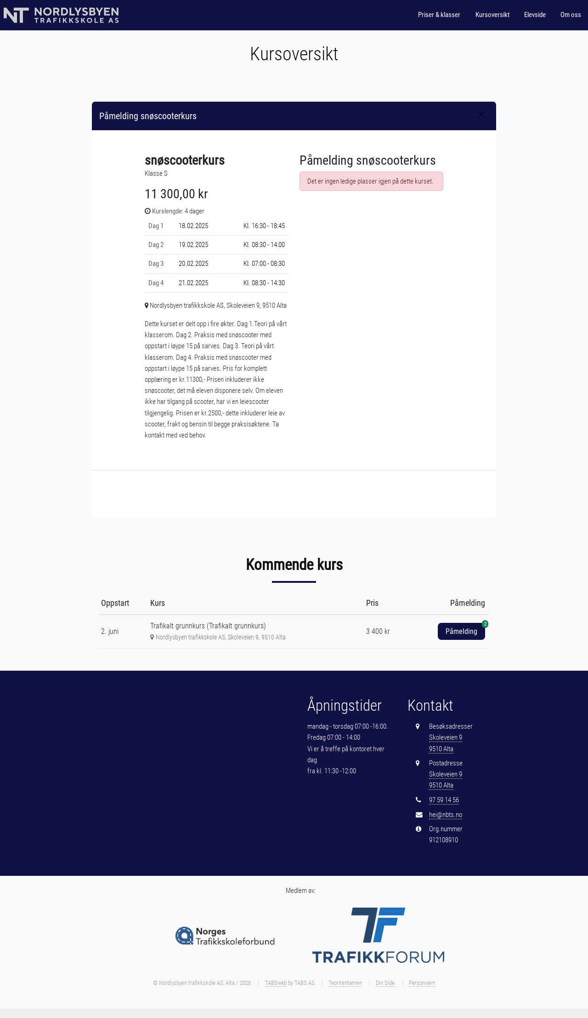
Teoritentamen (345, 982)
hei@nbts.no (445, 815)
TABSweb (276, 982)
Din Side (385, 982)
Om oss (570, 15)
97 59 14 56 (444, 800)
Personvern (422, 982)
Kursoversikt (492, 15)
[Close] (481, 114)
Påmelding (465, 629)
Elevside (535, 15)
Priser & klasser (439, 15)
